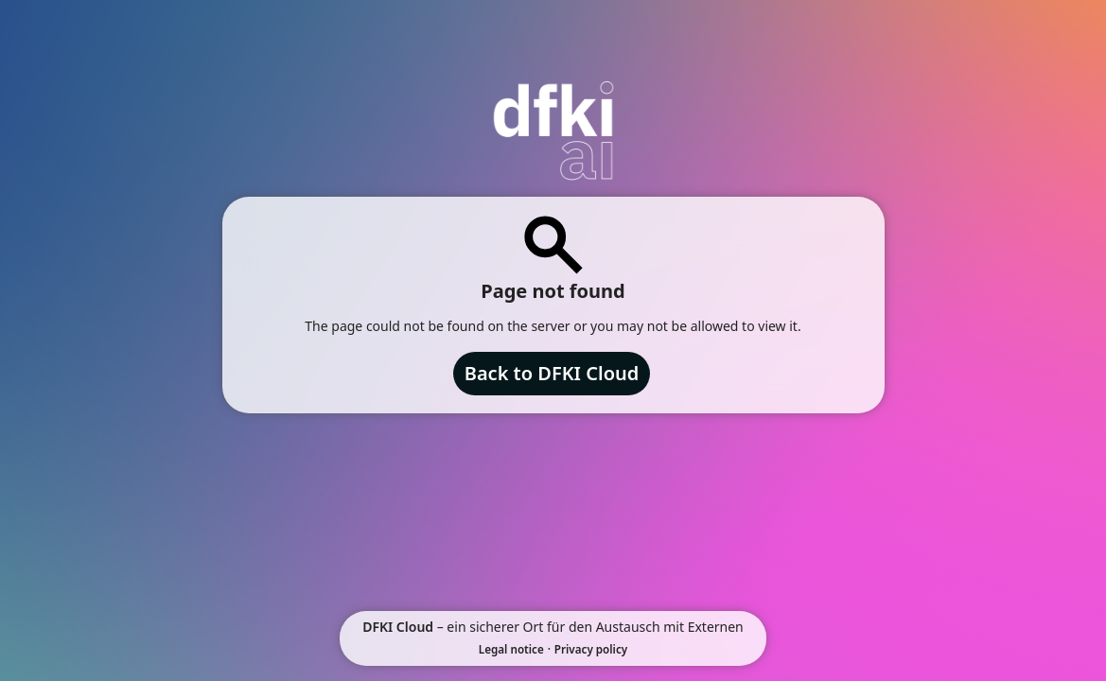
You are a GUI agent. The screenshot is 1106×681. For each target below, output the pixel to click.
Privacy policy (590, 649)
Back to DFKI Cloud (552, 373)
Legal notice (511, 649)
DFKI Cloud (397, 627)
